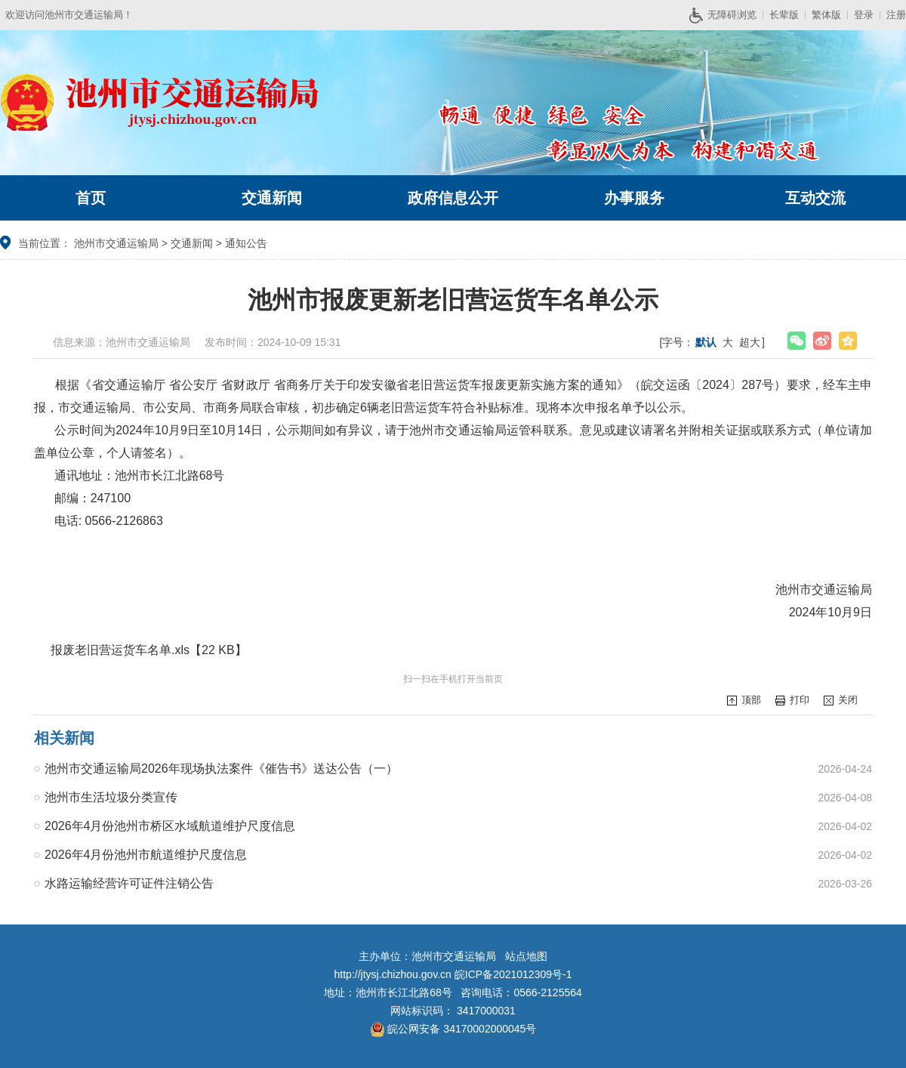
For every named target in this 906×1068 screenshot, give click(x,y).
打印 (799, 699)
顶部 (751, 699)
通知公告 (246, 243)
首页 (91, 198)
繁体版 (826, 14)
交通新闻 (272, 198)
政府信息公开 (453, 198)
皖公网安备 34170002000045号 (453, 1029)
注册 (896, 14)
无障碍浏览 (729, 15)
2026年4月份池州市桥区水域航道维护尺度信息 (170, 826)
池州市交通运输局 (116, 243)
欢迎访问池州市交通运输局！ (69, 14)
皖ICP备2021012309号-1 (513, 974)
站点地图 (526, 956)
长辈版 (784, 14)
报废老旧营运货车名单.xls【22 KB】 (149, 650)
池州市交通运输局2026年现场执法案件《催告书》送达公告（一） (221, 768)
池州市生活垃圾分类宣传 (111, 797)
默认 (705, 342)
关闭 (848, 699)
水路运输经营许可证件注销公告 (129, 883)
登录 (864, 14)
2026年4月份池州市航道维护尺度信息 (146, 854)
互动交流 (815, 198)
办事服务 (634, 198)
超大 (749, 342)
